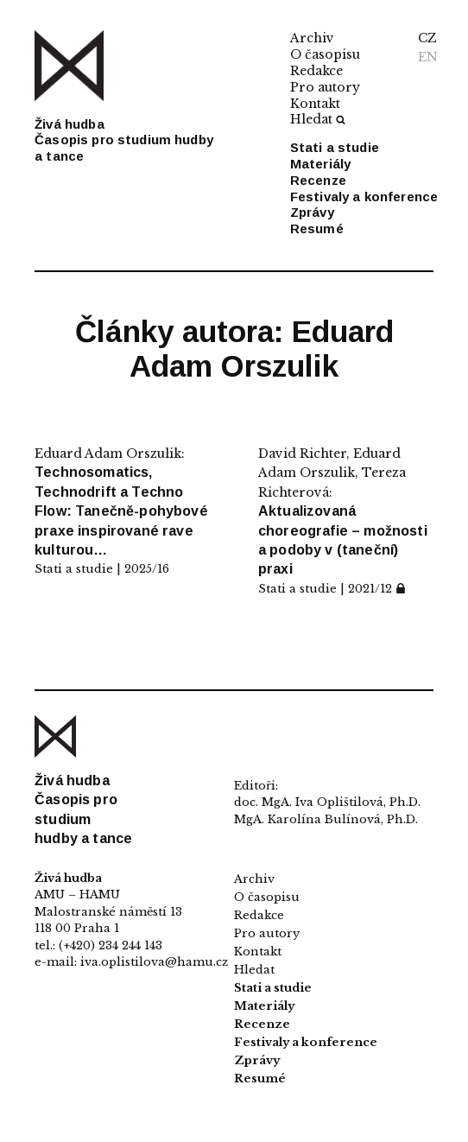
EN (428, 57)
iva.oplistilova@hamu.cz (154, 962)
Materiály (320, 163)
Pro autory (325, 87)
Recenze (318, 180)
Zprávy (312, 212)
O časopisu (325, 54)
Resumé (317, 228)
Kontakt (315, 103)
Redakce (316, 71)
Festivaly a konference (364, 196)
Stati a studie (334, 147)
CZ (427, 38)
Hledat (317, 119)
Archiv (312, 38)
